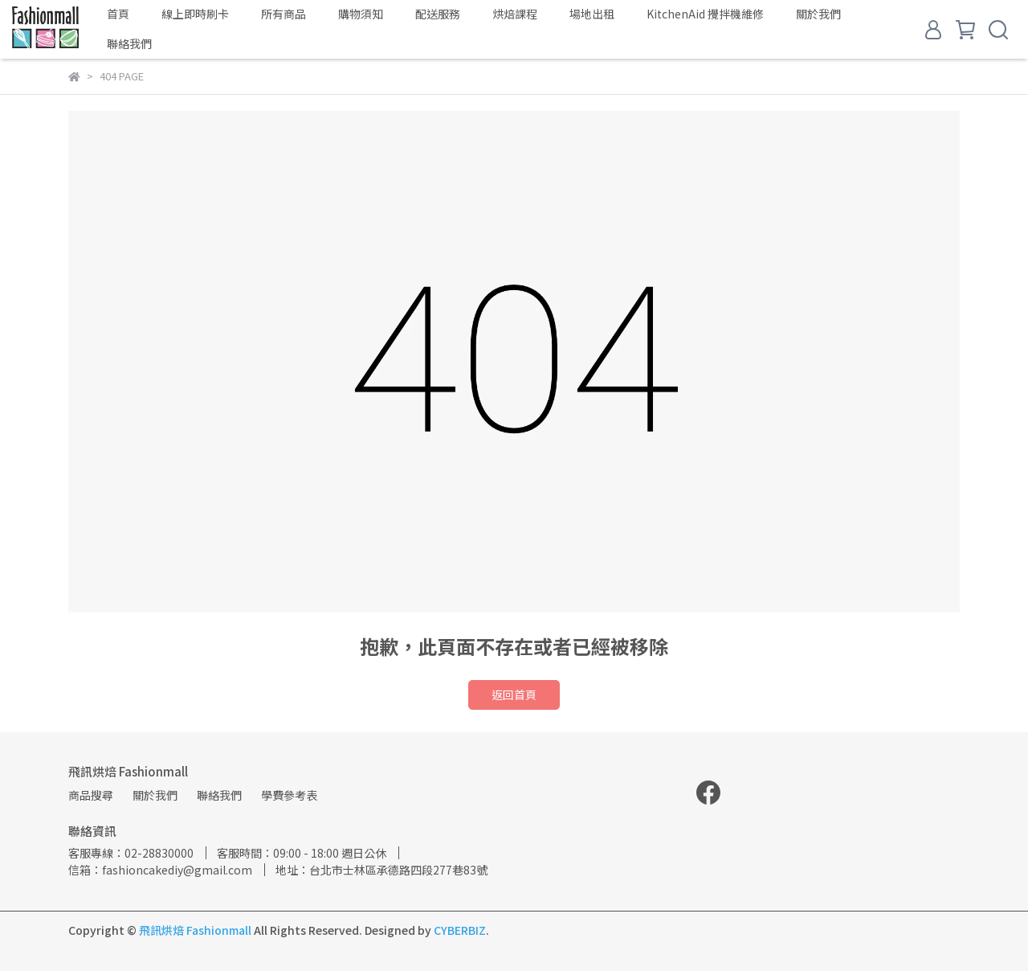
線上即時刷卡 (195, 14)
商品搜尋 (90, 795)
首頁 (118, 14)
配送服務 (437, 14)
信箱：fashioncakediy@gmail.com (160, 870)
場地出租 (591, 14)
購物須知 (360, 14)
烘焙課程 (514, 14)
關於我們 (818, 14)
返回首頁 (514, 694)
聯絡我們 (129, 43)
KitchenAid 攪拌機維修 (705, 14)
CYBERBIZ (460, 930)
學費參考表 (289, 795)
